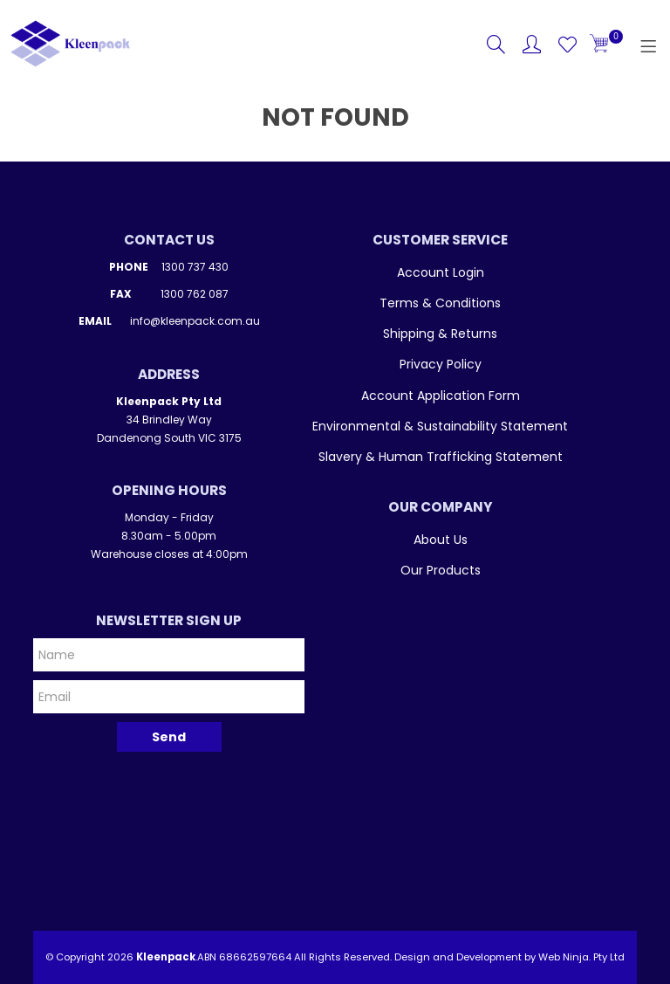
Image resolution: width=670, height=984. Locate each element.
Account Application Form (440, 395)
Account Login (440, 272)
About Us (441, 539)
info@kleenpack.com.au (195, 320)
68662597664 (255, 957)
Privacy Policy (441, 364)
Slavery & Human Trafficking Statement (440, 456)
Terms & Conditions (440, 303)
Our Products (440, 570)
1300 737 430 (195, 266)
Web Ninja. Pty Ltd (581, 957)
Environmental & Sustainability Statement (440, 426)
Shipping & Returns (440, 333)
